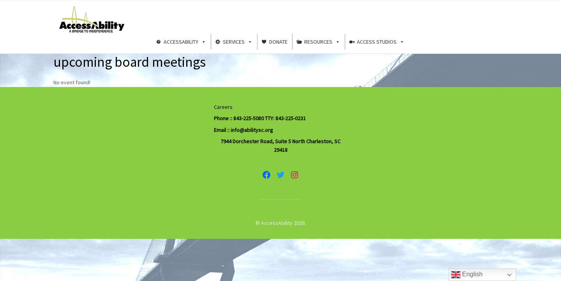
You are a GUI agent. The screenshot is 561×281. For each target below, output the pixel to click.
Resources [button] (322, 41)
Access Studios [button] (380, 41)
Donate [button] (278, 41)
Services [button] (237, 41)
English (467, 274)
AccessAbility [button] (185, 41)
